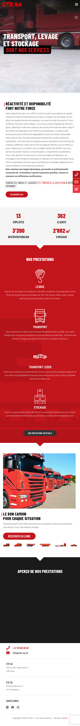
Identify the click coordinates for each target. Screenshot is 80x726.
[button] (76, 4)
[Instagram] (18, 707)
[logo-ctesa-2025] (12, 4)
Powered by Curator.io (66, 634)
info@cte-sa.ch (20, 653)
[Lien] (40, 287)
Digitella (64, 718)
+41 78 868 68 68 (21, 648)
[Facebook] (12, 707)
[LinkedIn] (7, 707)
